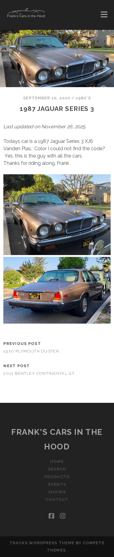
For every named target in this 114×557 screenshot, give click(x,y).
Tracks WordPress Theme (41, 543)
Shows (56, 492)
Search (57, 469)
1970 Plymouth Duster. (31, 351)
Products (56, 476)
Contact (57, 499)
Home (57, 461)
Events (57, 484)
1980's (83, 98)
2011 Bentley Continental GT (38, 373)
